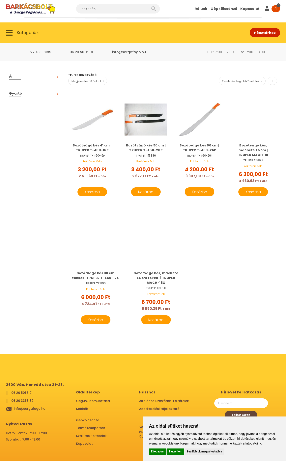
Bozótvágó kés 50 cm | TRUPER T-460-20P (146, 147)
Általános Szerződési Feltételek (164, 401)
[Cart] (276, 8)
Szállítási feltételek (91, 436)
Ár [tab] (11, 76)
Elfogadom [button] (157, 451)
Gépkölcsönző (87, 420)
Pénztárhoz (265, 32)
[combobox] (113, 9)
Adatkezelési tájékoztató (159, 409)
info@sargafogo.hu (129, 52)
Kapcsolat (84, 443)
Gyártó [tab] (15, 93)
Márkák (82, 409)
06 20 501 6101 (81, 52)
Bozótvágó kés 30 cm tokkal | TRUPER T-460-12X (95, 275)
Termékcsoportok (90, 428)
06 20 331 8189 (39, 52)
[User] (267, 9)
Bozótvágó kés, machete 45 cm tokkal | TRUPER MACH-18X (156, 278)
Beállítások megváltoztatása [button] (204, 451)
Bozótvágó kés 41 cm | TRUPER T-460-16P (92, 147)
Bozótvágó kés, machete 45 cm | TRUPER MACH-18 (253, 150)
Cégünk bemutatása (93, 401)
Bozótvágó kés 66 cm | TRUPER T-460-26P (199, 147)
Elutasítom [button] (175, 451)
